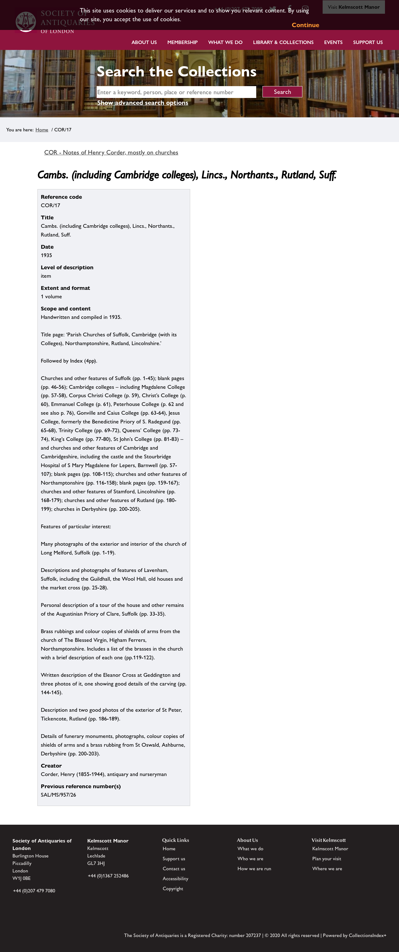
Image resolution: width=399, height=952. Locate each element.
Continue (305, 25)
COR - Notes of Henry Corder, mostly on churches (111, 152)
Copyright (173, 888)
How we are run (254, 868)
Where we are (327, 868)
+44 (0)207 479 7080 (34, 891)
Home (42, 130)
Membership (182, 42)
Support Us (368, 42)
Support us (174, 859)
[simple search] (176, 92)
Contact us (174, 868)
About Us (144, 42)
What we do (225, 42)
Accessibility (175, 878)
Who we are (250, 859)
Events (333, 42)
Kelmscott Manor (330, 849)
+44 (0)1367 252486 (108, 876)
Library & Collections (283, 42)
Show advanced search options (142, 102)
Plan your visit (326, 859)
